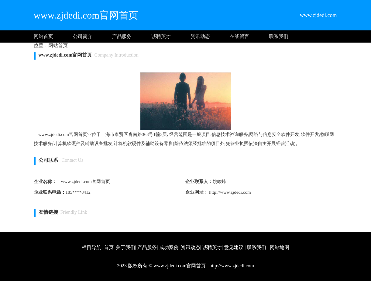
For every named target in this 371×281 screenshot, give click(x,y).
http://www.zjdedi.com (229, 192)
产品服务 (122, 36)
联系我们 (278, 36)
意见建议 (233, 247)
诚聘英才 (161, 36)
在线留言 (239, 36)
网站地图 (279, 247)
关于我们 (125, 247)
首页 (109, 247)
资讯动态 (200, 36)
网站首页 (43, 36)
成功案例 (169, 247)
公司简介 (82, 36)
